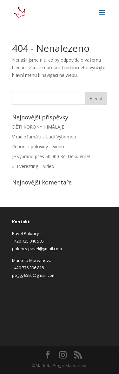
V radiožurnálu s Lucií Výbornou (44, 137)
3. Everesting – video (33, 166)
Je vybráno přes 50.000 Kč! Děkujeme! (51, 156)
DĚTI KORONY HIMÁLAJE (38, 127)
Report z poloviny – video (38, 147)
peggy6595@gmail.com (34, 275)
